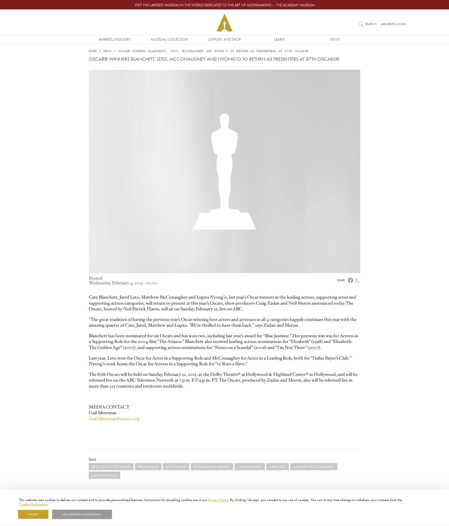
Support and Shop (224, 39)
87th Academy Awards (212, 467)
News (335, 39)
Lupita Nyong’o (104, 475)
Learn (279, 39)
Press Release (148, 467)
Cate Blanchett (249, 467)
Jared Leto (277, 467)
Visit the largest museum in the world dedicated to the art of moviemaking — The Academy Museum (224, 5)
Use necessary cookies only (82, 514)
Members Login (393, 24)
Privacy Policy (218, 499)
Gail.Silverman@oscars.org (114, 419)
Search (371, 24)
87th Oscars (176, 467)
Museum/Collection (169, 39)
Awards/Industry (115, 39)
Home (93, 51)
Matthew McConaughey (313, 467)
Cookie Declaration (33, 504)
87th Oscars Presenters (111, 467)
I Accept (33, 514)
